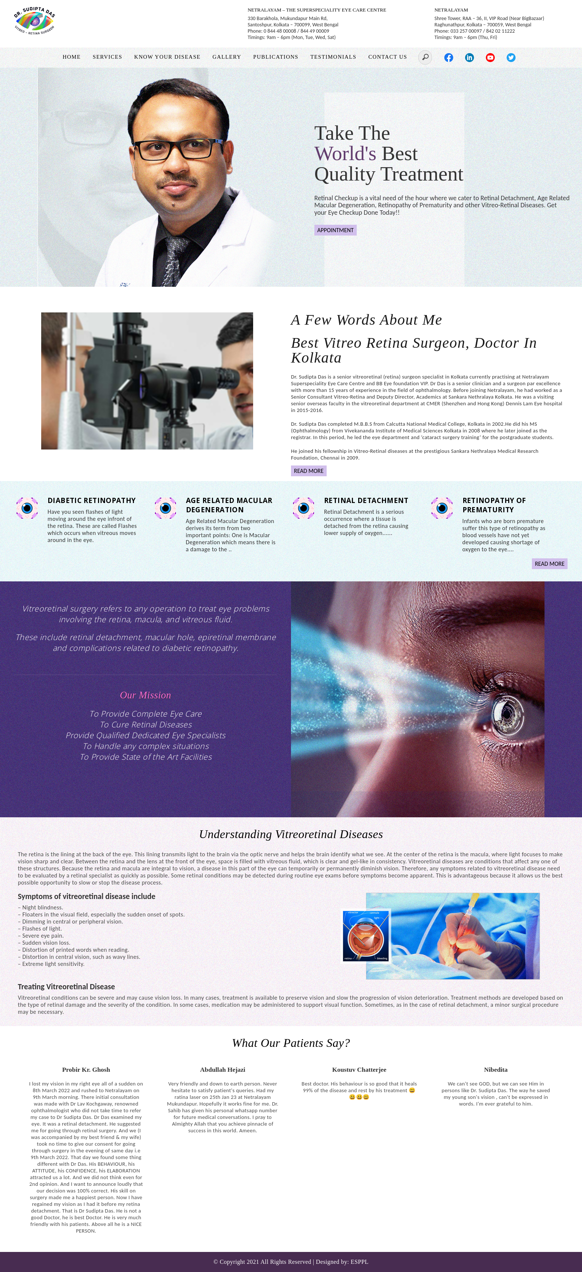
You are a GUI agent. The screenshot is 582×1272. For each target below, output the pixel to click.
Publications (275, 57)
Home (72, 57)
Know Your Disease (167, 57)
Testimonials (333, 57)
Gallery (226, 57)
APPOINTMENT (335, 230)
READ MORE (309, 470)
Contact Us (387, 57)
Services (107, 57)
